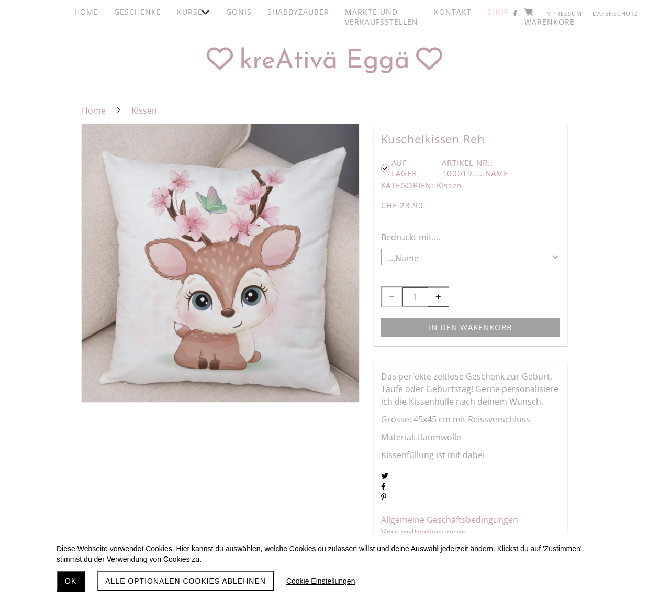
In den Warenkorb (470, 327)
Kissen (449, 185)
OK (70, 581)
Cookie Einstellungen (320, 581)
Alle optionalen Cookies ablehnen (185, 581)
